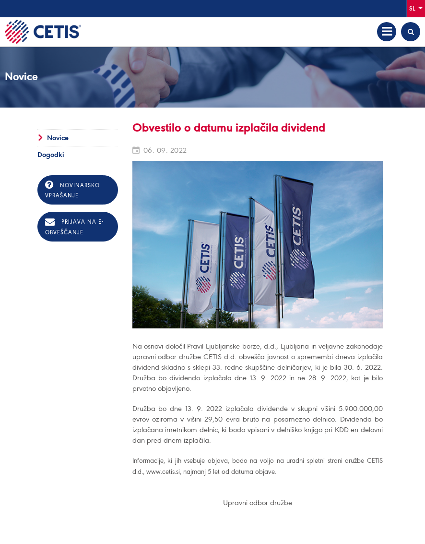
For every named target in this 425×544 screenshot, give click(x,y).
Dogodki (50, 154)
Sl (416, 8)
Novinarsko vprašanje (72, 189)
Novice (58, 137)
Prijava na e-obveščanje (74, 226)
